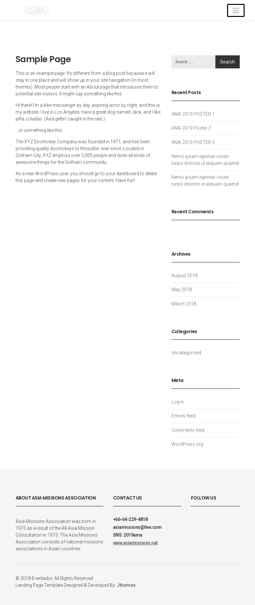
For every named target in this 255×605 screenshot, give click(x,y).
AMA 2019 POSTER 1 (193, 114)
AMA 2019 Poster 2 (191, 128)
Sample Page (43, 59)
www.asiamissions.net (135, 542)
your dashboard (122, 173)
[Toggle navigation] (235, 10)
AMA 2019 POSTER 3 (193, 142)
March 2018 (184, 303)
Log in (178, 401)
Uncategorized (186, 352)
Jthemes (126, 585)
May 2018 (182, 289)
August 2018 (185, 275)
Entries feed (183, 415)
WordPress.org (187, 444)
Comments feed (188, 430)
